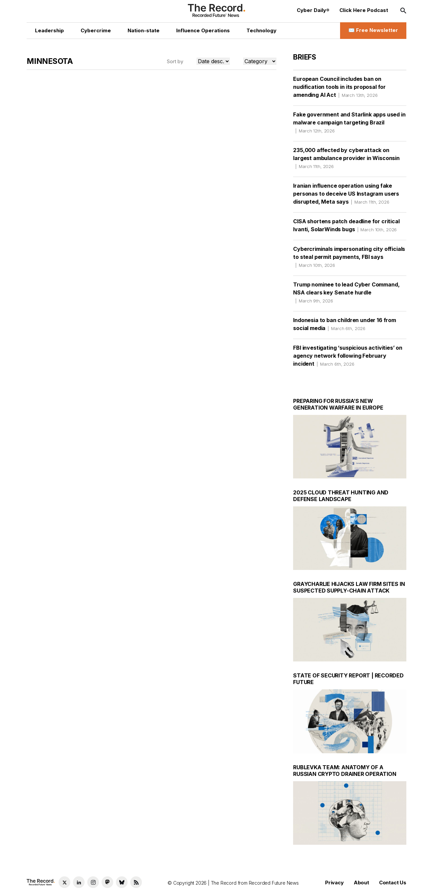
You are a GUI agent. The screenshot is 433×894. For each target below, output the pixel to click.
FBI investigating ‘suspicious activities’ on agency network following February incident (347, 355)
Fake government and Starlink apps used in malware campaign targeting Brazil (349, 122)
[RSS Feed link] (136, 882)
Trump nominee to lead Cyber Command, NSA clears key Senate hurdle (346, 292)
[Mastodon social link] (107, 882)
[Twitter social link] (64, 882)
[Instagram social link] (93, 882)
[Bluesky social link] (122, 882)
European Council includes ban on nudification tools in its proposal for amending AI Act (339, 87)
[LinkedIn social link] (79, 882)
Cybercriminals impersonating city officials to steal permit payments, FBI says (349, 257)
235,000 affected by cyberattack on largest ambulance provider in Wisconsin (346, 158)
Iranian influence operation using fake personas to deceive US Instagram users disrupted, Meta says (346, 193)
